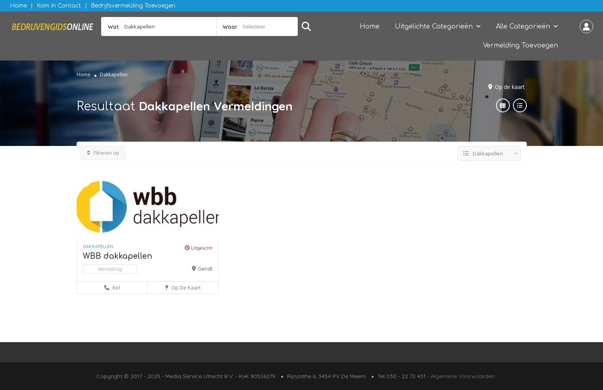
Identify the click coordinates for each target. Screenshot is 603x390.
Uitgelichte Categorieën (434, 26)
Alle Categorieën (523, 26)
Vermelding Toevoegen (520, 45)
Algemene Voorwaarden (463, 376)
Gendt (204, 268)
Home (18, 6)
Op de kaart (510, 87)
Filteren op (103, 152)
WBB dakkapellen (117, 256)
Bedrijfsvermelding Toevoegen (133, 6)
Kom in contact (59, 6)
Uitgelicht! (198, 248)
